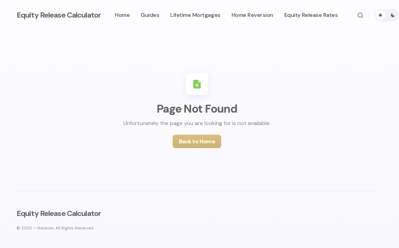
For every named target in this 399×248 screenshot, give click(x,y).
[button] (360, 15)
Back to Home (197, 141)
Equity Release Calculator (59, 15)
